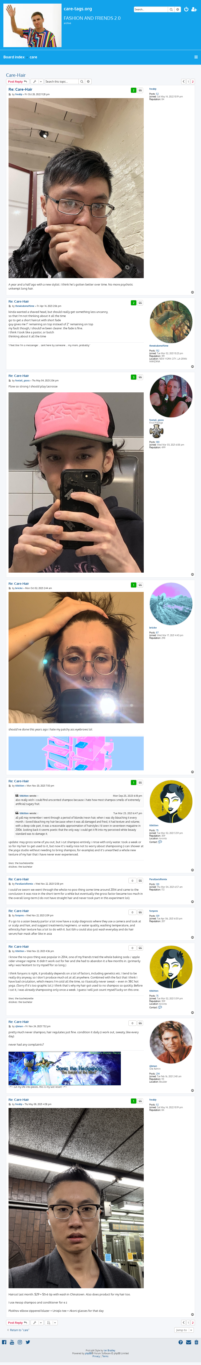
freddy (152, 89)
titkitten (153, 825)
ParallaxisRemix (158, 879)
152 (157, 350)
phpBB (88, 1353)
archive (67, 23)
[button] (183, 81)
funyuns (153, 911)
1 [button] (188, 81)
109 (157, 915)
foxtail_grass (156, 420)
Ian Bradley (109, 1350)
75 (157, 830)
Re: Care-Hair (20, 89)
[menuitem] (186, 10)
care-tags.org (78, 8)
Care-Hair (16, 75)
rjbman (153, 1066)
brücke (153, 627)
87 (157, 632)
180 (157, 442)
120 (157, 884)
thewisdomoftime (158, 345)
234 (158, 1073)
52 (157, 93)
